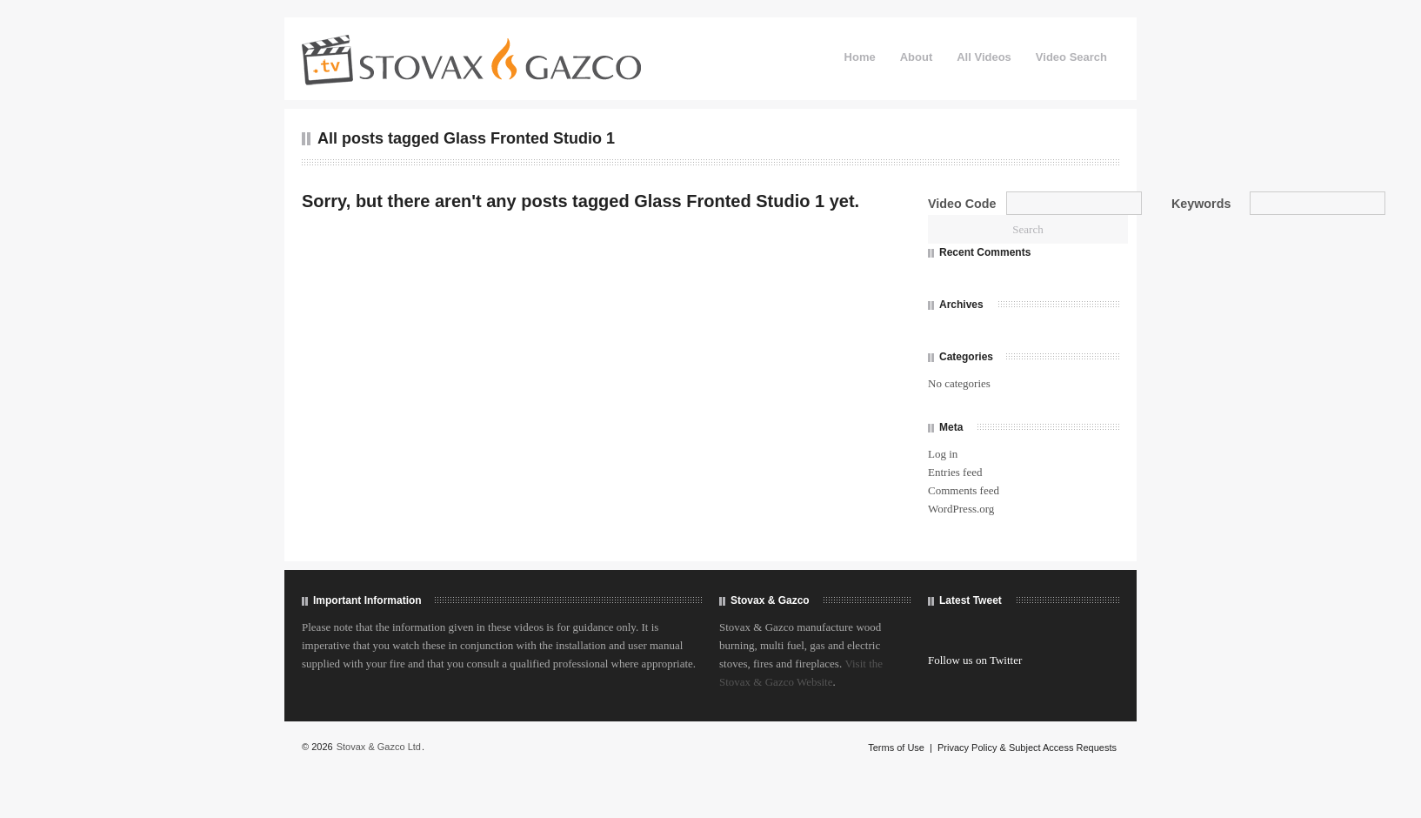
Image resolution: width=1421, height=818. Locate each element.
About (916, 57)
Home (860, 57)
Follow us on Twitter (975, 660)
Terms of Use (896, 747)
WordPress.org (961, 508)
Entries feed (955, 472)
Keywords (1201, 204)
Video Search (1071, 57)
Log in (942, 453)
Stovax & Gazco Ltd (379, 746)
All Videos (984, 57)
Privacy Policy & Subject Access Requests (1027, 747)
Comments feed (963, 490)
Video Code (962, 204)
